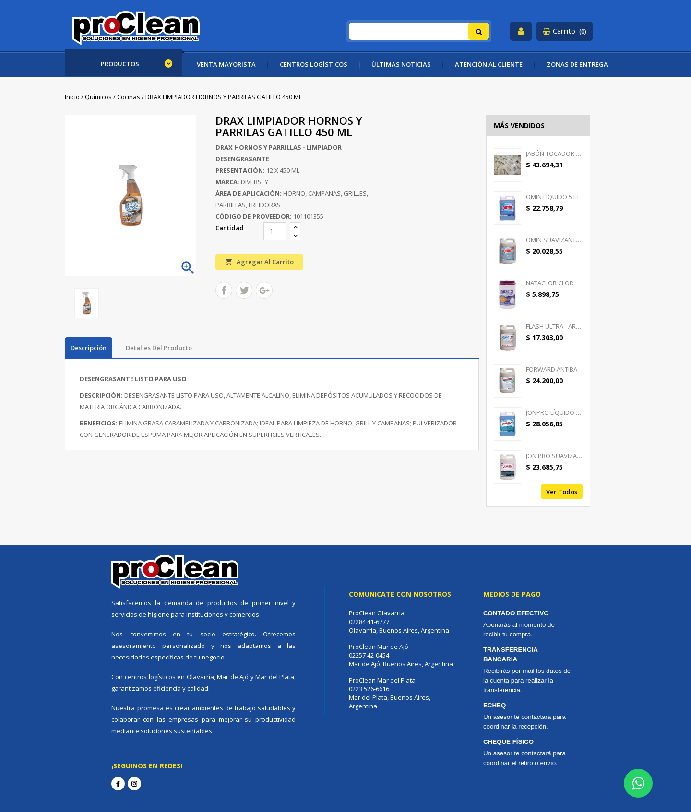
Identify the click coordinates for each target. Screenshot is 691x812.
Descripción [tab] (89, 347)
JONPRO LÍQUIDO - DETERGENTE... (554, 412)
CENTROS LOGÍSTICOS (313, 64)
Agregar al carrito (259, 261)
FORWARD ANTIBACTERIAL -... (554, 369)
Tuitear (244, 290)
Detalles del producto (159, 347)
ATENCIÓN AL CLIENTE (489, 64)
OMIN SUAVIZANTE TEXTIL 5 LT (554, 239)
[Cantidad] (274, 231)
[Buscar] (419, 31)
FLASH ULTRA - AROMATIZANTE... (554, 326)
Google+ (264, 290)
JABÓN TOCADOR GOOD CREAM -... (554, 153)
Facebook (118, 783)
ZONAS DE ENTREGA (577, 64)
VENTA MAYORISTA (226, 64)
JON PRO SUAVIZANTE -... (554, 455)
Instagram (134, 783)
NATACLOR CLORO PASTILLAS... (554, 283)
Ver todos (561, 491)
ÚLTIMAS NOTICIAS (401, 64)
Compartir (224, 290)
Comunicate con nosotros (400, 594)
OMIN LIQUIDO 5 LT (553, 196)
